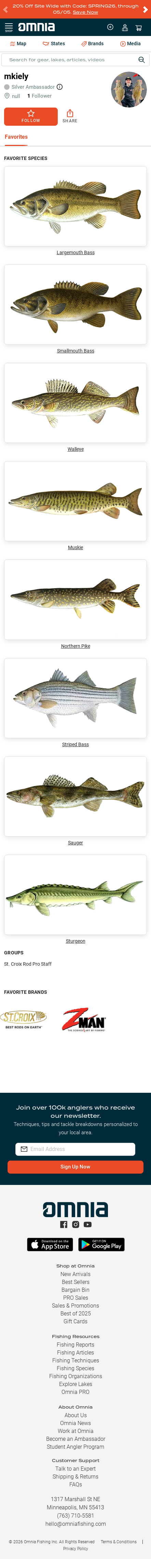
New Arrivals (75, 1274)
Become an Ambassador (75, 1439)
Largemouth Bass (75, 210)
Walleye (75, 407)
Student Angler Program (75, 1447)
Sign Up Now (75, 1167)
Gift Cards (75, 1321)
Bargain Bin (75, 1290)
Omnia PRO (75, 1392)
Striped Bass (75, 702)
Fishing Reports (75, 1344)
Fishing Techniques (75, 1360)
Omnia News (75, 1423)
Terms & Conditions (119, 1541)
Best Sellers (76, 1282)
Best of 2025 (75, 1313)
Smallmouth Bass (75, 309)
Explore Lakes (75, 1384)
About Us (76, 1415)
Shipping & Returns (75, 1476)
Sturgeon (75, 899)
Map (18, 43)
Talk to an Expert (75, 1468)
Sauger (75, 800)
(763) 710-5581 (75, 1515)
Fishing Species (75, 1368)
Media (130, 44)
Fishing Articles (75, 1352)
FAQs (75, 1484)
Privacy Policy (75, 1548)
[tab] (16, 137)
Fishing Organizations (75, 1376)
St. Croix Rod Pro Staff (28, 964)
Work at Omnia (76, 1431)
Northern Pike (75, 603)
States (54, 43)
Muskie (75, 505)
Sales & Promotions (75, 1305)
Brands (92, 44)
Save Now (85, 12)
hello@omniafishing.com (75, 1524)
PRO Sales (75, 1298)
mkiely (16, 76)
